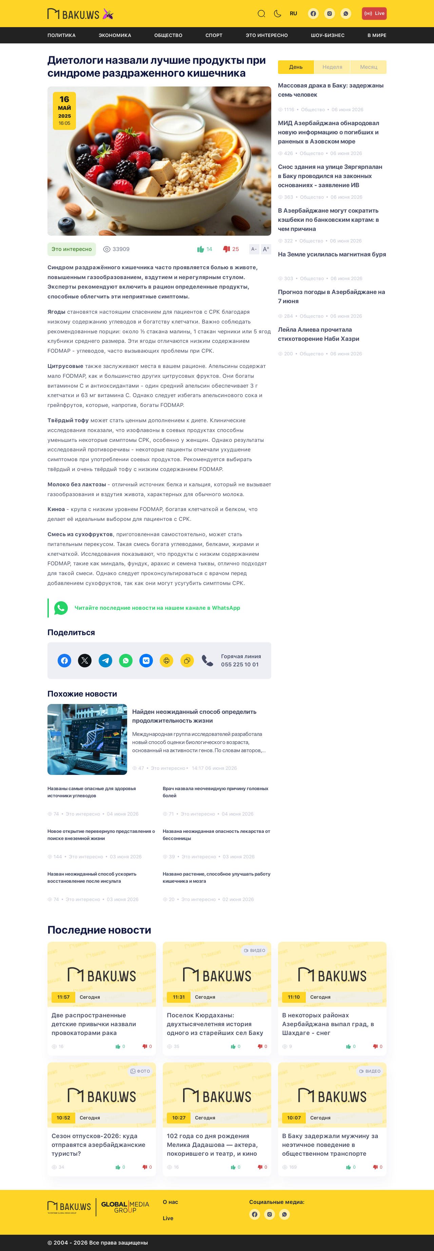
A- (254, 249)
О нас (170, 1202)
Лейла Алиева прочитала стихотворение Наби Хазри (318, 334)
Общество (168, 35)
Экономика (115, 35)
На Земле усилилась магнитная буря (332, 254)
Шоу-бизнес (327, 35)
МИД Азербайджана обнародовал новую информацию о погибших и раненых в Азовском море (328, 132)
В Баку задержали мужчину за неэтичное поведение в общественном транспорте (330, 1144)
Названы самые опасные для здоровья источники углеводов (91, 792)
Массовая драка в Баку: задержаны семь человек (330, 90)
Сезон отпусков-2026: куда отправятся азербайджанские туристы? (98, 1144)
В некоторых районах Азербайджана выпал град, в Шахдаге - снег (328, 1024)
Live (374, 13)
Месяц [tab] (368, 67)
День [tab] (296, 67)
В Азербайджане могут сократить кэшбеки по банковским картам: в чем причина (328, 219)
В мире (377, 35)
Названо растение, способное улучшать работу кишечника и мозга (217, 877)
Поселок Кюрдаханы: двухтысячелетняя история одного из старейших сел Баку (215, 1024)
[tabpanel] (332, 219)
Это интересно (267, 35)
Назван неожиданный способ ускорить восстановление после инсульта (91, 877)
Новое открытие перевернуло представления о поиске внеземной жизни (101, 834)
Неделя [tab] (332, 67)
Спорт (213, 35)
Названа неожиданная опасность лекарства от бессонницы (216, 834)
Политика (61, 35)
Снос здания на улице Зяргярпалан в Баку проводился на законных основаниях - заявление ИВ (330, 176)
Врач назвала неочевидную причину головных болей (216, 792)
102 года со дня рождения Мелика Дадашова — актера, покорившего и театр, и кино (212, 1144)
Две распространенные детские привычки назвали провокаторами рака (94, 1024)
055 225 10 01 (240, 664)
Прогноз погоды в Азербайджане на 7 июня (331, 296)
